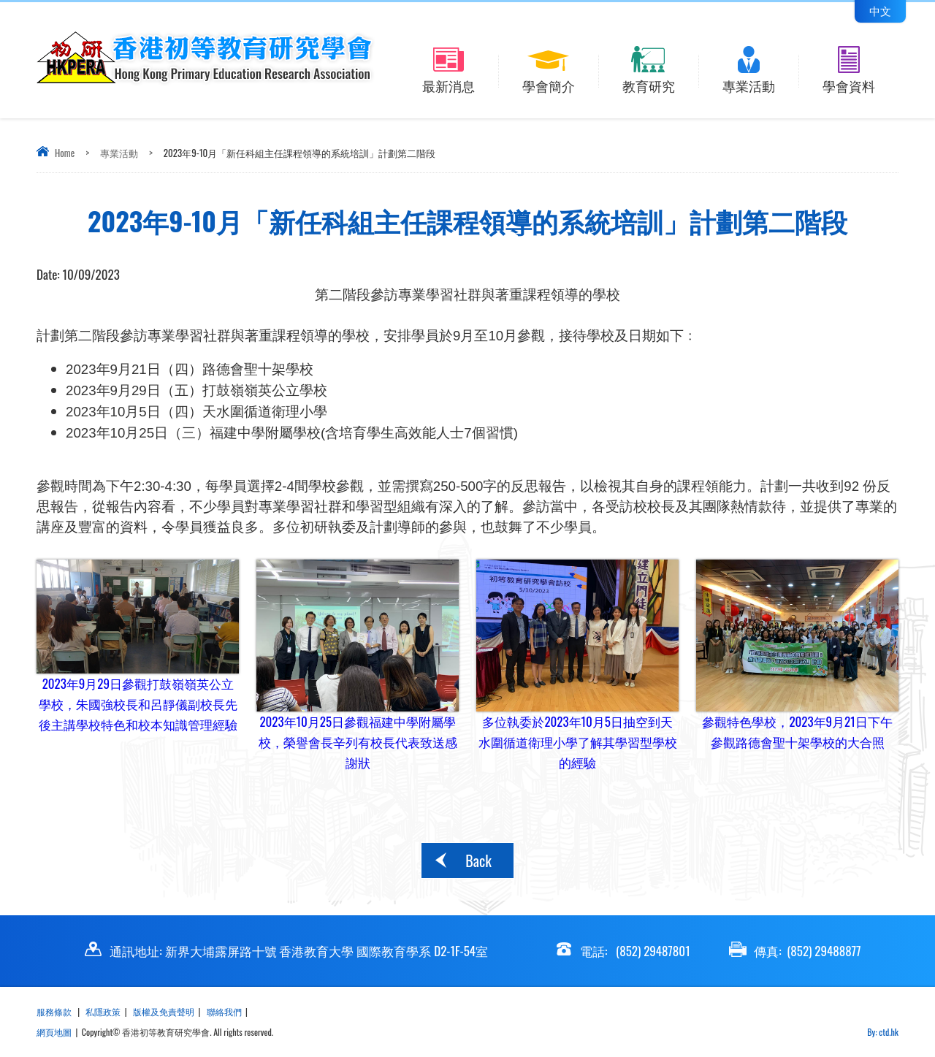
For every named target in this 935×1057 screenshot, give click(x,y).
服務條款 (55, 1011)
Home (65, 152)
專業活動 (748, 83)
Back (478, 860)
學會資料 (848, 83)
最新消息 (449, 83)
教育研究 (648, 83)
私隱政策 (103, 1011)
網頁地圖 (54, 1032)
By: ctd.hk (882, 1032)
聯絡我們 (224, 1011)
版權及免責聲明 (163, 1011)
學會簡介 (548, 83)
